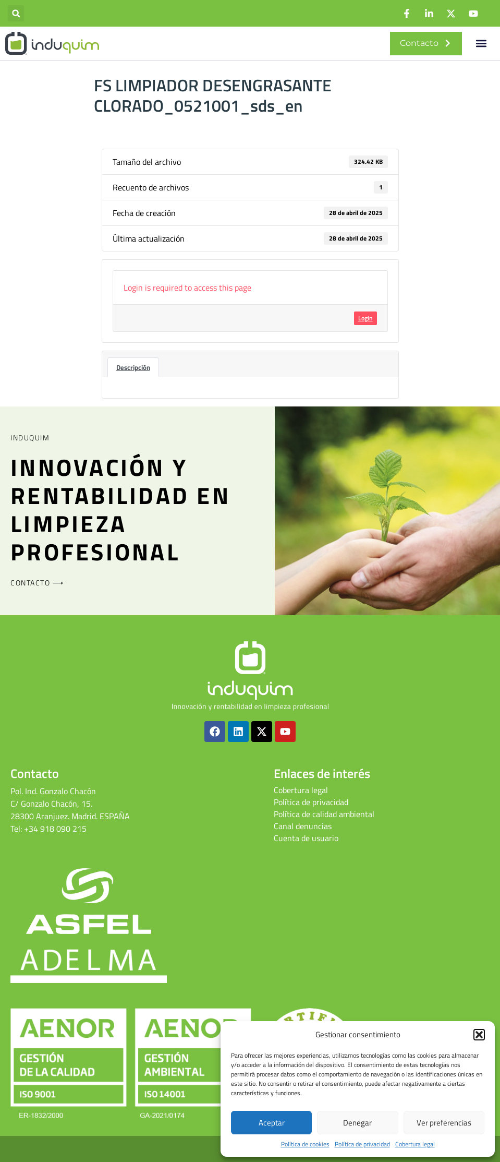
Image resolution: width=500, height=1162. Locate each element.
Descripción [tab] (133, 367)
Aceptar (272, 1123)
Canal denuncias (303, 826)
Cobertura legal (415, 1144)
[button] (479, 1034)
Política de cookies (305, 1144)
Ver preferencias (444, 1123)
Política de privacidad (362, 1144)
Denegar (357, 1123)
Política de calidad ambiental (324, 814)
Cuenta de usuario (306, 838)
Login (365, 318)
